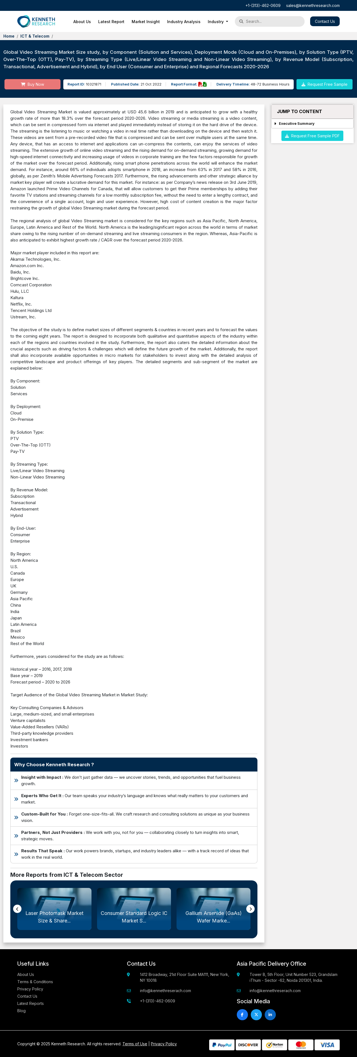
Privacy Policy (30, 989)
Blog (21, 1010)
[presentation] (17, 909)
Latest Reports (30, 1003)
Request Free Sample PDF (312, 135)
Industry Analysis (184, 21)
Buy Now (32, 84)
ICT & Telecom (34, 36)
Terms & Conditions (35, 981)
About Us (82, 21)
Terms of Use (134, 1043)
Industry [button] (216, 21)
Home (9, 36)
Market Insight (146, 21)
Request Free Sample (324, 84)
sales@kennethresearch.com (313, 5)
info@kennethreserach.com (165, 990)
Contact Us (325, 21)
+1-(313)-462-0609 (263, 5)
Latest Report (111, 21)
